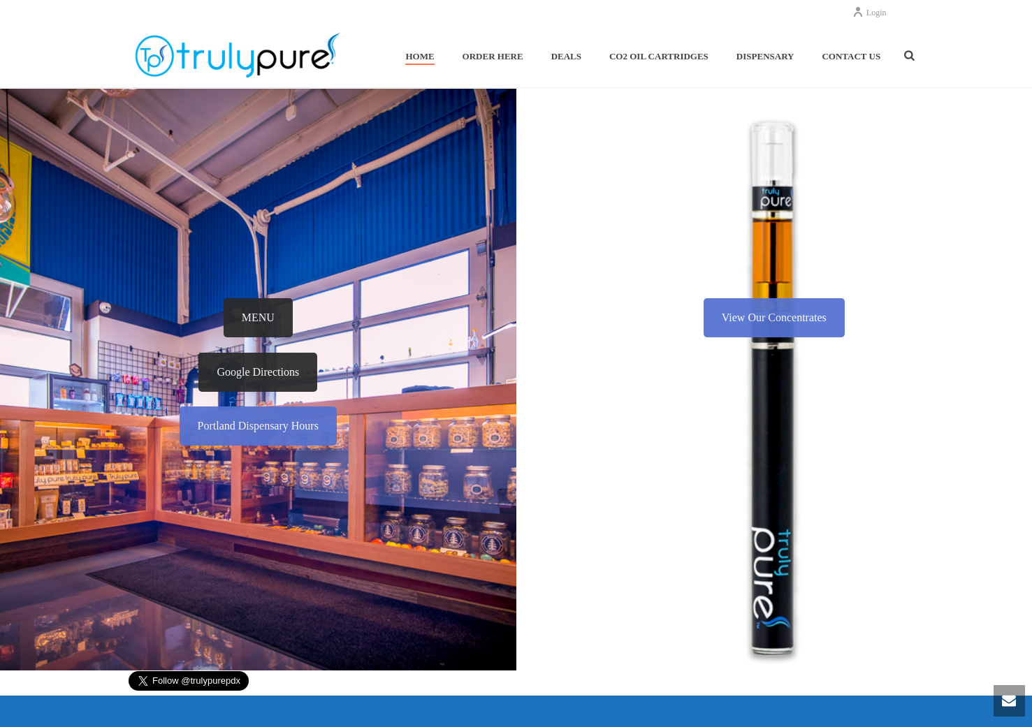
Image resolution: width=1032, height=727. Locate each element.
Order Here (493, 56)
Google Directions (258, 372)
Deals (566, 56)
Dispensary (765, 56)
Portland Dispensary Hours (258, 426)
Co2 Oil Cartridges (658, 56)
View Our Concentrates (774, 317)
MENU (258, 317)
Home (419, 56)
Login (869, 12)
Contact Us (851, 56)
